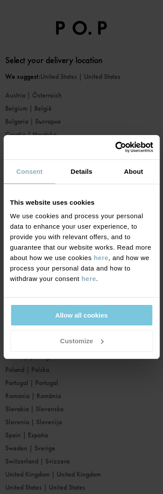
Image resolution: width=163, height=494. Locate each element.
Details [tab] (82, 171)
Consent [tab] (29, 171)
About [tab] (133, 171)
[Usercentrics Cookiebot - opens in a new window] (116, 147)
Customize (81, 341)
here (101, 257)
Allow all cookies (81, 315)
